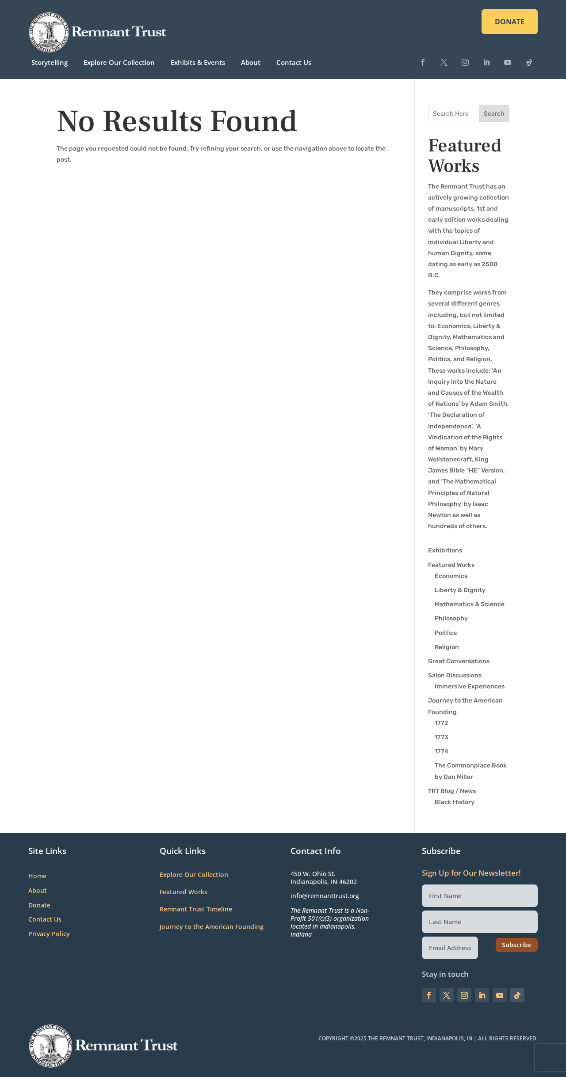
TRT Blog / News (452, 791)
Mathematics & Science (470, 604)
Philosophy (451, 618)
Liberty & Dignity (460, 590)
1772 (441, 723)
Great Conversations (459, 661)
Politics (446, 633)
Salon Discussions (455, 675)
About (250, 62)
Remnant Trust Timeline (196, 909)
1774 (441, 751)
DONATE (509, 21)
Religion (447, 647)
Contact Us (293, 62)
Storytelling (49, 62)
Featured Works (451, 565)
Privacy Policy (49, 934)
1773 (441, 737)
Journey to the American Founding (212, 926)
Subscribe (517, 945)
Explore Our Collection (119, 62)
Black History (454, 802)
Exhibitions (445, 550)
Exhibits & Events (198, 62)
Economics (451, 576)
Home (37, 876)
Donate (39, 905)
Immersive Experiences (470, 686)
